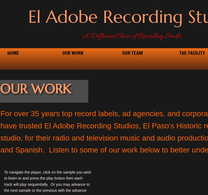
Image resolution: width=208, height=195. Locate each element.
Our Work (72, 52)
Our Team (132, 52)
